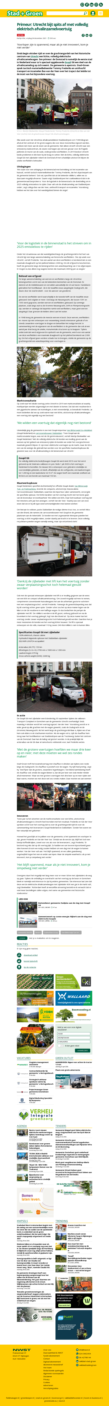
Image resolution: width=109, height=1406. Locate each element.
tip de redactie (30, 967)
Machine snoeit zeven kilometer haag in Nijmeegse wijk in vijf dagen (80, 1236)
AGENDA (22, 1126)
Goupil (68, 62)
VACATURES (24, 1058)
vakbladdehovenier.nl (73, 1398)
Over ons (47, 1350)
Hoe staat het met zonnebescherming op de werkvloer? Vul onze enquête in (80, 1247)
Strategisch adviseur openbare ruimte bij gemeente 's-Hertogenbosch (41, 1081)
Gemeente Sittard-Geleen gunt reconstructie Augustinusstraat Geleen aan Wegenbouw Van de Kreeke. (73, 1172)
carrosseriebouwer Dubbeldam (49, 433)
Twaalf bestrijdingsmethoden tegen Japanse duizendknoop (80, 1258)
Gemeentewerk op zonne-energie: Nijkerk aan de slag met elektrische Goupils (65, 917)
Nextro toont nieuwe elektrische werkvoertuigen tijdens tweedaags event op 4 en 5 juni (41, 1133)
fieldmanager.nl (12, 1398)
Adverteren (48, 1385)
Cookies (46, 1382)
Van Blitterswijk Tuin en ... (71, 932)
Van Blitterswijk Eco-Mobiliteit (79, 430)
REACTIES (22, 944)
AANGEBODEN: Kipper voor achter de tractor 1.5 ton (73, 1063)
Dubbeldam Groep (51, 932)
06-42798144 (85, 1357)
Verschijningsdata (50, 1388)
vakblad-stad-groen (87, 1361)
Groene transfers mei (77, 1225)
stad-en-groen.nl (43, 1398)
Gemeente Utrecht (25, 932)
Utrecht (35, 56)
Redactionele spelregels (53, 1370)
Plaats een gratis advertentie (67, 1070)
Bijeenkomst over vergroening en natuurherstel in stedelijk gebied (39, 1178)
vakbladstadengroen (87, 1365)
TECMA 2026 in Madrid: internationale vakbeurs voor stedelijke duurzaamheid (41, 1155)
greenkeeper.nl (27, 1398)
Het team (47, 1367)
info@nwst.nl (84, 1350)
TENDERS (60, 1126)
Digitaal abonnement (52, 1361)
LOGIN (22, 938)
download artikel (31, 955)
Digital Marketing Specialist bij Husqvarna (40, 1099)
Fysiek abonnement (51, 1355)
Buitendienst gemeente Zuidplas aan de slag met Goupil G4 (64, 904)
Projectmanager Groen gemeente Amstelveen (38, 1090)
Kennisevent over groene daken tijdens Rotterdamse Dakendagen (40, 1145)
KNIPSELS (22, 1221)
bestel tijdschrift (31, 961)
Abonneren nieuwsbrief (53, 1364)
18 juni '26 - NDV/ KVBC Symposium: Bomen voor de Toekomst (40, 1167)
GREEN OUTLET (64, 1058)
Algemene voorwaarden (53, 1373)
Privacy (46, 1379)
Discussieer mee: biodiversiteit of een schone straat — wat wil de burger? (79, 1268)
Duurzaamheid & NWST (53, 1353)
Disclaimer (47, 1376)
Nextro (38, 932)
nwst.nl (62, 1401)
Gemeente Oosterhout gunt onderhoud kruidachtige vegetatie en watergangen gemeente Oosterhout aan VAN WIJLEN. (72, 1154)
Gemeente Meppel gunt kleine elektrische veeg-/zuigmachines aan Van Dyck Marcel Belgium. (73, 1132)
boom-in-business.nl (92, 1398)
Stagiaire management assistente (39, 1063)
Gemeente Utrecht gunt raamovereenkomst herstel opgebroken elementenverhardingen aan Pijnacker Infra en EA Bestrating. (73, 1143)
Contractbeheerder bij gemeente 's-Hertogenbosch (41, 1072)
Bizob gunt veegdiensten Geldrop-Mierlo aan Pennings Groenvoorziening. (72, 1163)
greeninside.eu (50, 1401)
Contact (46, 1358)
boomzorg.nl (57, 1398)
